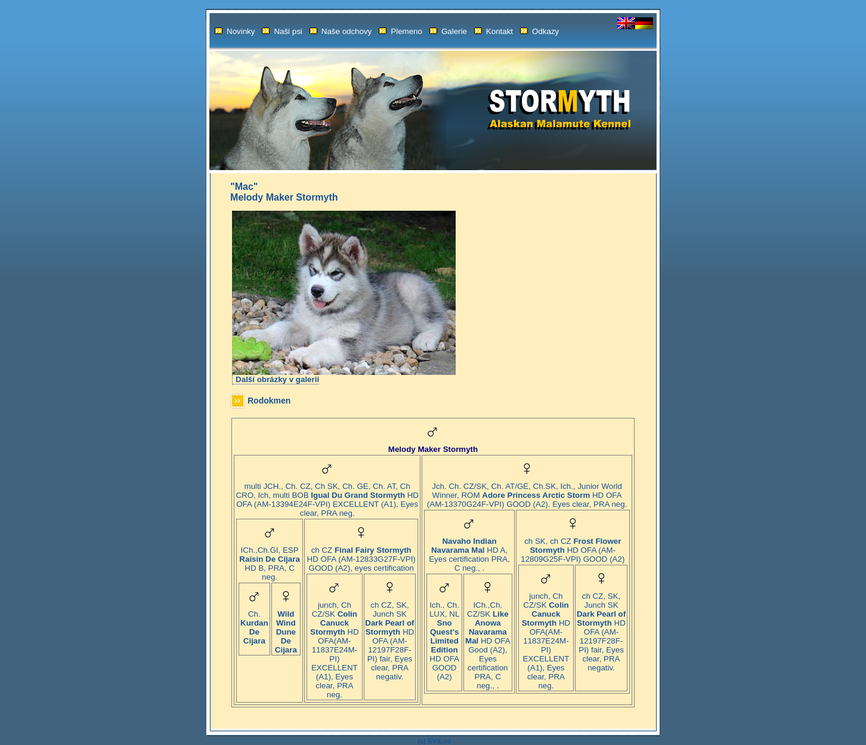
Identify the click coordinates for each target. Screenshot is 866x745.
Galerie (448, 31)
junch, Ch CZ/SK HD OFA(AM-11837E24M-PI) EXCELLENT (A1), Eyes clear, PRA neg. (334, 646)
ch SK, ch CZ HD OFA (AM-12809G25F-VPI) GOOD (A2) (572, 546)
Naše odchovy (341, 31)
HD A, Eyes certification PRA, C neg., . (469, 550)
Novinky (235, 31)
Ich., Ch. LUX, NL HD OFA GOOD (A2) (444, 637)
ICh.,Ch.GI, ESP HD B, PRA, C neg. (269, 559)
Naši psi (282, 31)
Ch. (254, 623)
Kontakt (493, 31)
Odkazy (539, 31)
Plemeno (400, 31)
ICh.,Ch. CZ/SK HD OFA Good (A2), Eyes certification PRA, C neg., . (488, 641)
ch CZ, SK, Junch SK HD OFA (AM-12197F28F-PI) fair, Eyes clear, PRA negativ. (389, 637)
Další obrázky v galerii (277, 379)
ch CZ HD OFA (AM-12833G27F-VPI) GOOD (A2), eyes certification (361, 555)
